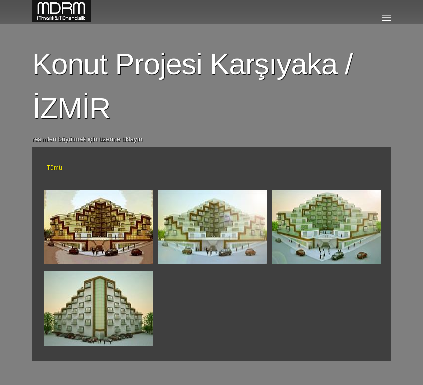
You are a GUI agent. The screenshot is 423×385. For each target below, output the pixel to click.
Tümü (54, 167)
